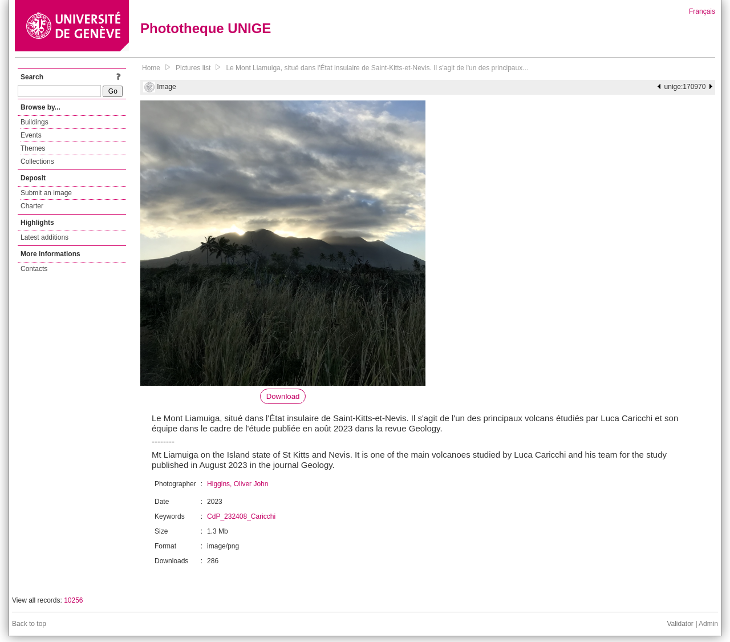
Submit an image (46, 193)
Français (702, 11)
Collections (37, 161)
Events (31, 135)
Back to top (29, 624)
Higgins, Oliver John (237, 484)
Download (283, 396)
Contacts (34, 269)
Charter (32, 206)
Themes (33, 148)
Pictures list (193, 68)
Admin (708, 624)
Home (151, 68)
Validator (680, 624)
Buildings (34, 122)
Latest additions (44, 237)
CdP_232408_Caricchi (241, 516)
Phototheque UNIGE (205, 28)
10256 (73, 600)
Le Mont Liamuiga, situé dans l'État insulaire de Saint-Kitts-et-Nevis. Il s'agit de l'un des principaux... (377, 68)
